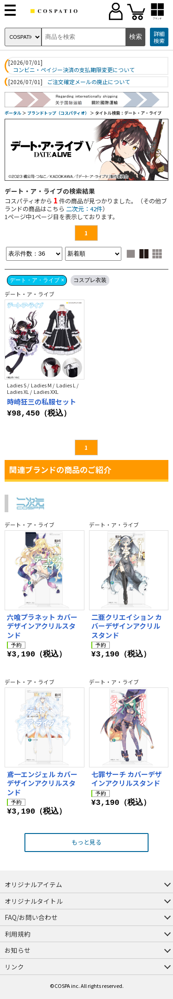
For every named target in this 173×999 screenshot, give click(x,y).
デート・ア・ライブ (29, 294)
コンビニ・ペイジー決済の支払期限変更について (74, 70)
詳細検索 (159, 37)
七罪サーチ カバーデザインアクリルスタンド (126, 778)
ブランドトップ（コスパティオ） (58, 113)
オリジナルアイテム (33, 884)
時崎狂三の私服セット (41, 401)
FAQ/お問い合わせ (31, 917)
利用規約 (17, 933)
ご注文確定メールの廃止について (88, 82)
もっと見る (86, 842)
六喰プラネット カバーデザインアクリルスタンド (42, 626)
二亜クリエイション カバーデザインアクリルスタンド (126, 626)
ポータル (13, 113)
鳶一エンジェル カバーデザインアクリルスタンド (42, 783)
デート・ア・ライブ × (37, 280)
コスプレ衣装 (90, 280)
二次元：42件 (84, 208)
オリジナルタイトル (34, 901)
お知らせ (17, 950)
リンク (14, 966)
